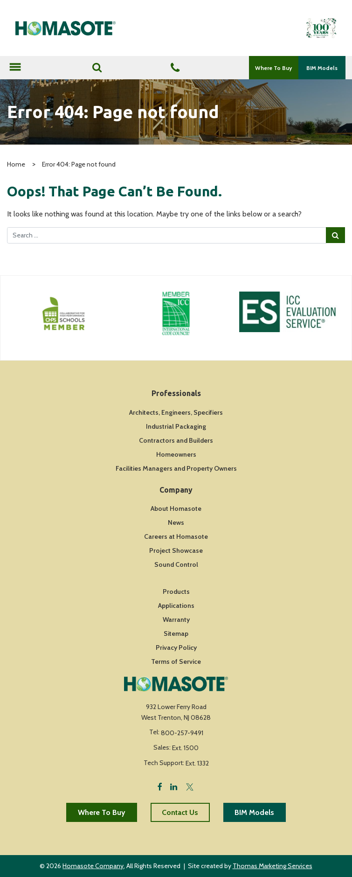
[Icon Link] (63, 313)
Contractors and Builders (176, 440)
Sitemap (176, 633)
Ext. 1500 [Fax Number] (185, 748)
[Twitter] (189, 786)
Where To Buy (273, 67)
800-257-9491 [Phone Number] (182, 733)
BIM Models (322, 67)
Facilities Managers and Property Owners (176, 468)
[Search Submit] (335, 235)
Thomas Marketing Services (272, 866)
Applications (176, 605)
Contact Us (180, 812)
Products (176, 591)
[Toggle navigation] (15, 68)
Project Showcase (176, 550)
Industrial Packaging (176, 426)
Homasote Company (93, 866)
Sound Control (176, 564)
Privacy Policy (176, 647)
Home (16, 164)
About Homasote (176, 508)
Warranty (176, 619)
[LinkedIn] (173, 786)
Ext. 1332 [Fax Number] (197, 763)
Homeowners (176, 454)
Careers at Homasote (176, 536)
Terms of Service (176, 661)
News (176, 522)
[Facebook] (160, 786)
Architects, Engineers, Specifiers (176, 412)
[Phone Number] (175, 68)
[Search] (97, 68)
